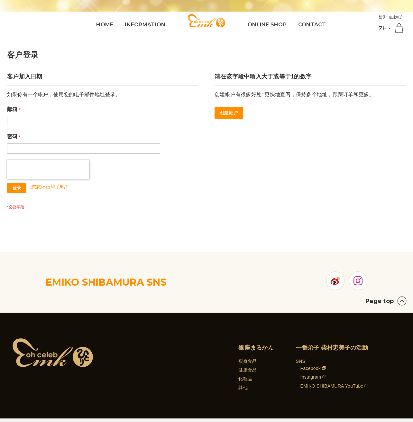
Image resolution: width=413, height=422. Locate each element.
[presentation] (48, 169)
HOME (104, 25)
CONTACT (312, 25)
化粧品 (245, 384)
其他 (243, 393)
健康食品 (247, 375)
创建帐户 (394, 16)
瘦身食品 (247, 367)
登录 (379, 16)
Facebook (310, 374)
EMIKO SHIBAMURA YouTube (331, 391)
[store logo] (206, 20)
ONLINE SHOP (267, 25)
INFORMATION (145, 25)
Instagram (310, 383)
